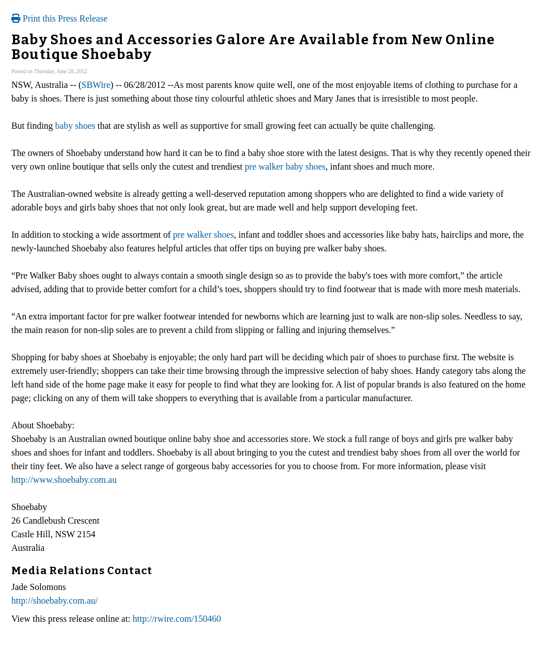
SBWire (96, 85)
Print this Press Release (59, 18)
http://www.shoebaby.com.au (64, 480)
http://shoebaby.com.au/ (54, 600)
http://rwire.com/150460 (177, 618)
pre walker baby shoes (285, 166)
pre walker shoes (203, 234)
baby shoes (75, 125)
